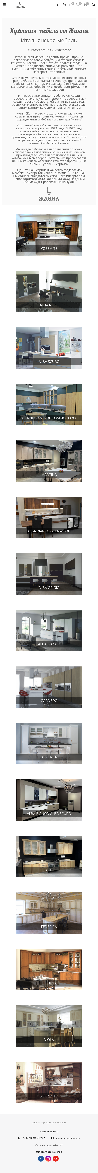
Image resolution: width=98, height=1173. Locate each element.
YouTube (56, 1159)
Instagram (48, 1159)
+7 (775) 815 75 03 (33, 1137)
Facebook (41, 1159)
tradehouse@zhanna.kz (68, 1138)
